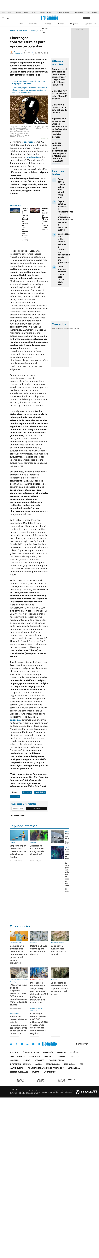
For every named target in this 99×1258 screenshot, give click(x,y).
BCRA (34, 12)
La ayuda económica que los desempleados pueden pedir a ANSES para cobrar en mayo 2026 (59, 152)
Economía (33, 24)
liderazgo (34, 30)
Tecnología (69, 1064)
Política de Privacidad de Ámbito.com (46, 1068)
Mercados (34, 1056)
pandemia (15, 720)
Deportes (39, 1060)
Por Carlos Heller (67, 842)
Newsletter (94, 23)
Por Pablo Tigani (35, 861)
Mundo (26, 1060)
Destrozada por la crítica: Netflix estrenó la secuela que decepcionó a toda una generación (64, 248)
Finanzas (47, 24)
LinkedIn (27, 1044)
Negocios (74, 24)
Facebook (16, 1044)
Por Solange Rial (15, 1008)
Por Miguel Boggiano (68, 890)
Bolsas (61, 328)
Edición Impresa (56, 1060)
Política (61, 24)
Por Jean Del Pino (16, 861)
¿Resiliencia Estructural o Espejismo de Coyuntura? (37, 850)
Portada (14, 1052)
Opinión (88, 24)
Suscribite (37, 808)
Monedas (55, 328)
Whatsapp (39, 1044)
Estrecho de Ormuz (21, 12)
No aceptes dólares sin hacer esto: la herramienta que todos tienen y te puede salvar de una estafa (18, 1025)
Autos (38, 1064)
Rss (81, 1064)
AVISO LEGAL (74, 1068)
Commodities (68, 328)
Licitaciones (49, 1072)
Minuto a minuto (37, 980)
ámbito (12, 30)
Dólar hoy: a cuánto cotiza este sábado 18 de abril (59, 108)
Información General (20, 1064)
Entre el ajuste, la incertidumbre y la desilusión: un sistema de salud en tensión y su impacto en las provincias (27, 224)
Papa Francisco (92, 12)
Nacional (14, 1060)
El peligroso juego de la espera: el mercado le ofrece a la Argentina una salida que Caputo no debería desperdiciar (29, 90)
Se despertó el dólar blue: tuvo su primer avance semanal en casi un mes (59, 988)
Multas (35, 1072)
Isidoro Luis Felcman (18, 52)
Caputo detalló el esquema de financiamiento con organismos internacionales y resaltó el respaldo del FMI (65, 215)
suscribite (87, 18)
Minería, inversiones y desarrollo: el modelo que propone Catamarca (28, 82)
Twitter (11, 1044)
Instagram (22, 1044)
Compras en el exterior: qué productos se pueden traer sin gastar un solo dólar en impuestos (59, 77)
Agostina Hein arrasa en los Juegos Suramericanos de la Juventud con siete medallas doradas (59, 127)
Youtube (33, 1044)
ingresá (94, 18)
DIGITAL (21, 1080)
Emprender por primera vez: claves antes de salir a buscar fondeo (18, 851)
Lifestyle (74, 1056)
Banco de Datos (17, 1056)
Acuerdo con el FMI (46, 12)
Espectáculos (53, 1064)
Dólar (20, 24)
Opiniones (23, 30)
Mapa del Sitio (17, 1068)
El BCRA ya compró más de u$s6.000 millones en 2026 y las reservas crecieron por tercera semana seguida (39, 1023)
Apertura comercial (63, 12)
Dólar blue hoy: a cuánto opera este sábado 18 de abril (59, 94)
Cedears (76, 328)
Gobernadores (78, 12)
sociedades (33, 157)
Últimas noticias (31, 1052)
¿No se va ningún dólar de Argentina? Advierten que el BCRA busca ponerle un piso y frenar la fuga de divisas (18, 995)
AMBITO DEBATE (66, 1080)
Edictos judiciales (19, 1072)
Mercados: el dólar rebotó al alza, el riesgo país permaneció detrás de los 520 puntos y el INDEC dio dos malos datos (39, 992)
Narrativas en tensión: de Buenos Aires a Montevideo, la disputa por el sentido (47, 219)
